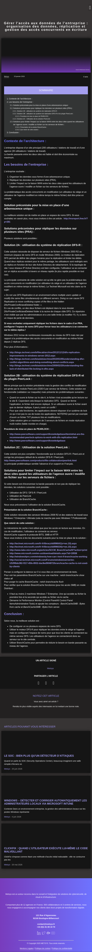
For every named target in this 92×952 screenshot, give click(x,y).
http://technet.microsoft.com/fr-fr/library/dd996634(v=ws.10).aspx (43, 547)
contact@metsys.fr (46, 924)
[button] (90, 7)
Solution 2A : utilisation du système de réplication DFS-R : (37, 111)
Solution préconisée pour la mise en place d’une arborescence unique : (41, 105)
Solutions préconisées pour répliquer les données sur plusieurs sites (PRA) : (43, 108)
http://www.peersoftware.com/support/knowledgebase (37, 441)
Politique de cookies (42, 948)
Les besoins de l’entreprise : (21, 102)
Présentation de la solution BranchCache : (33, 127)
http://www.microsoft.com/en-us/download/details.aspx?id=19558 (43, 553)
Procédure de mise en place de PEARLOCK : (34, 116)
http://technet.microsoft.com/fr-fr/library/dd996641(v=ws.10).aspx (43, 543)
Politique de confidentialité (62, 948)
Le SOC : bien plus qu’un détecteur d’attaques (39, 755)
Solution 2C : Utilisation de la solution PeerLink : (34, 119)
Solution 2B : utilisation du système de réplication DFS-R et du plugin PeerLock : (45, 113)
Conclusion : (14, 132)
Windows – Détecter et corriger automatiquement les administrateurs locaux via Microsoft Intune (45, 802)
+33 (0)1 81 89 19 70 (46, 927)
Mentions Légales (26, 948)
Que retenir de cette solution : (29, 129)
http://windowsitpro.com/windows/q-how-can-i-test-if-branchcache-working (48, 556)
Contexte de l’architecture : (20, 99)
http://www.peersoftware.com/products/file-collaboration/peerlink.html (40, 460)
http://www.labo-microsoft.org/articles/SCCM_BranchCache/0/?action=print (48, 550)
